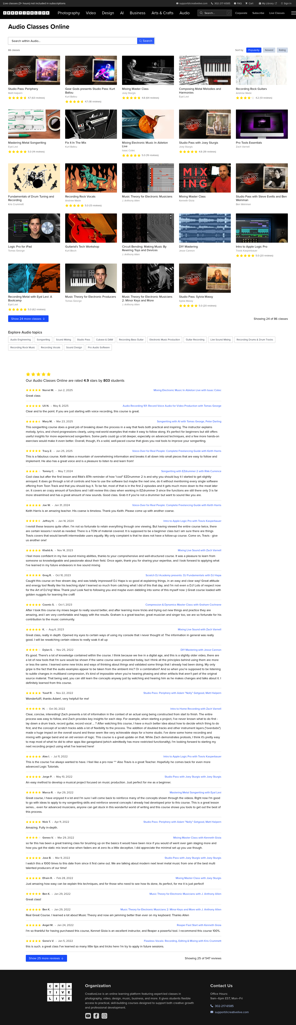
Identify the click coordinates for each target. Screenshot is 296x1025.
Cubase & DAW (104, 339)
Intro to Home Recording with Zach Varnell (195, 708)
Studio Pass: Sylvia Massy (196, 296)
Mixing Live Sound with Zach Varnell (199, 550)
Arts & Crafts (162, 13)
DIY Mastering (188, 246)
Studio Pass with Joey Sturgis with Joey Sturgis (193, 776)
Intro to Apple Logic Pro (251, 246)
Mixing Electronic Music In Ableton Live (145, 144)
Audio (185, 13)
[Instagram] (104, 1016)
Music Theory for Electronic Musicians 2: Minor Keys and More (147, 298)
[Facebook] (96, 1016)
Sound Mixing (63, 339)
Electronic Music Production (165, 339)
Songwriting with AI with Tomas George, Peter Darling (189, 421)
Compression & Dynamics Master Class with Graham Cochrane (183, 604)
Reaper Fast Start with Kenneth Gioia (199, 925)
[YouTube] (88, 1016)
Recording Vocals (50, 347)
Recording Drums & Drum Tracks (255, 339)
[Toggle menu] (293, 13)
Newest (269, 50)
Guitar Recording (195, 339)
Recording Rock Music (22, 347)
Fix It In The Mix (75, 142)
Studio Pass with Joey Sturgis (198, 142)
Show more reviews (46, 958)
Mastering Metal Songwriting (27, 142)
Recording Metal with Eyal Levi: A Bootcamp (30, 298)
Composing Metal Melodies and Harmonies (200, 91)
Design (108, 13)
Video (91, 13)
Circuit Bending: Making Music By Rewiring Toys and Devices (144, 248)
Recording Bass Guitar (131, 339)
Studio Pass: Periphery (23, 89)
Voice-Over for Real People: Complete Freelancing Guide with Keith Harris (176, 451)
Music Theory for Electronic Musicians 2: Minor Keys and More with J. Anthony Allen (171, 909)
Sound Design (74, 347)
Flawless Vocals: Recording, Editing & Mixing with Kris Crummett (182, 940)
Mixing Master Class (135, 89)
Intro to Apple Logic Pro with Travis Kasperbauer (192, 521)
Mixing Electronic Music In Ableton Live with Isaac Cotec (187, 390)
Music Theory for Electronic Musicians (147, 196)
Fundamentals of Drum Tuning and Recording (31, 198)
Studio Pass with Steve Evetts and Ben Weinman (261, 198)
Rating (282, 50)
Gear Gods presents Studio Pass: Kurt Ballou (90, 91)
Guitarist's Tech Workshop (82, 246)
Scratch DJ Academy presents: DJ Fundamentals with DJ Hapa (183, 575)
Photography (69, 13)
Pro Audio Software (99, 347)
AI (122, 13)
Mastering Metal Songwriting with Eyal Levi (195, 792)
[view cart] (250, 3)
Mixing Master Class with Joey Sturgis (198, 878)
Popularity (253, 50)
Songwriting (43, 339)
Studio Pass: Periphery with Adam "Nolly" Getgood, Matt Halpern (182, 693)
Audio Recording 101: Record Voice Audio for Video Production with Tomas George (172, 405)
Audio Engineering (20, 339)
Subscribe (258, 13)
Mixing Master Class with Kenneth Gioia (197, 837)
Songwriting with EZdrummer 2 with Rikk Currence (191, 471)
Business (137, 13)
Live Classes (277, 13)
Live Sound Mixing (220, 339)
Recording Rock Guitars (251, 89)
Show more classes (28, 319)
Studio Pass (83, 339)
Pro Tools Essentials (249, 142)
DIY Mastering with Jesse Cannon (201, 649)
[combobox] (215, 13)
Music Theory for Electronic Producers (90, 296)
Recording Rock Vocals (80, 196)
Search (145, 41)
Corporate (241, 13)
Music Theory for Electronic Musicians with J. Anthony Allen (185, 893)
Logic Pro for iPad (20, 246)
